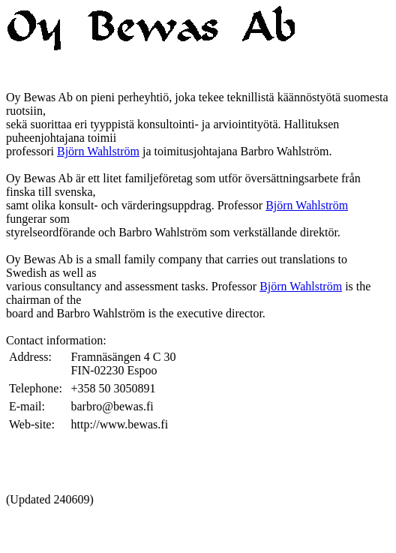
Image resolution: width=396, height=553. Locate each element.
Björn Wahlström (98, 151)
